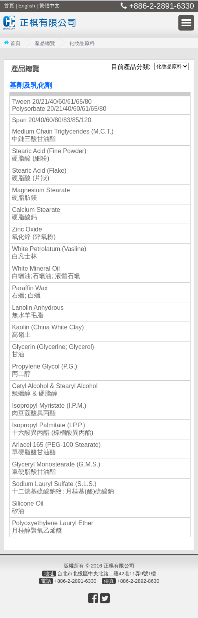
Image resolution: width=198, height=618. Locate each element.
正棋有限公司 (41, 27)
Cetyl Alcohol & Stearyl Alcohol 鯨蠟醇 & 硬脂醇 (54, 390)
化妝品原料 (82, 43)
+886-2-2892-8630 (138, 581)
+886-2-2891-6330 (160, 6)
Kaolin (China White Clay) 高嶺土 (48, 331)
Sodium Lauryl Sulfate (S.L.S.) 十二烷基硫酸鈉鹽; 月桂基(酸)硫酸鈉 (63, 488)
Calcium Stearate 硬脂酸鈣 (36, 213)
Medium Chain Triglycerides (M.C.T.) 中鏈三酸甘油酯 (63, 135)
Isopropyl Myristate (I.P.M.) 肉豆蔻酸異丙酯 (49, 409)
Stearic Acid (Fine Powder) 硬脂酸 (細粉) (49, 155)
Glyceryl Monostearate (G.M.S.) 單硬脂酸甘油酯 (56, 468)
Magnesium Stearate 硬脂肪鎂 (41, 194)
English (26, 6)
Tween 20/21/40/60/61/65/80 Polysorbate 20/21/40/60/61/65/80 (59, 105)
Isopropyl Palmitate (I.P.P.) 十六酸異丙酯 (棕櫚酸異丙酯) (52, 429)
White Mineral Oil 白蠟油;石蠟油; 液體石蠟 (46, 272)
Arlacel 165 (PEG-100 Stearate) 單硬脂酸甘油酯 (56, 448)
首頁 (9, 6)
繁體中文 (49, 6)
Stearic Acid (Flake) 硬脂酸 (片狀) (39, 174)
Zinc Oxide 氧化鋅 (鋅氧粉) (33, 233)
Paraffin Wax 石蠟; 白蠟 (30, 292)
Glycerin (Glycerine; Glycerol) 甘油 (53, 350)
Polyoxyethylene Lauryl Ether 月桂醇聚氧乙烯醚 (52, 527)
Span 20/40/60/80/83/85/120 (51, 120)
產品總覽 (45, 43)
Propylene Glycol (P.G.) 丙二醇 (44, 370)
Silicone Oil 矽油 (27, 507)
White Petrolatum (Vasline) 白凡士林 (49, 253)
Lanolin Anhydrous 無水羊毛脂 (38, 311)
